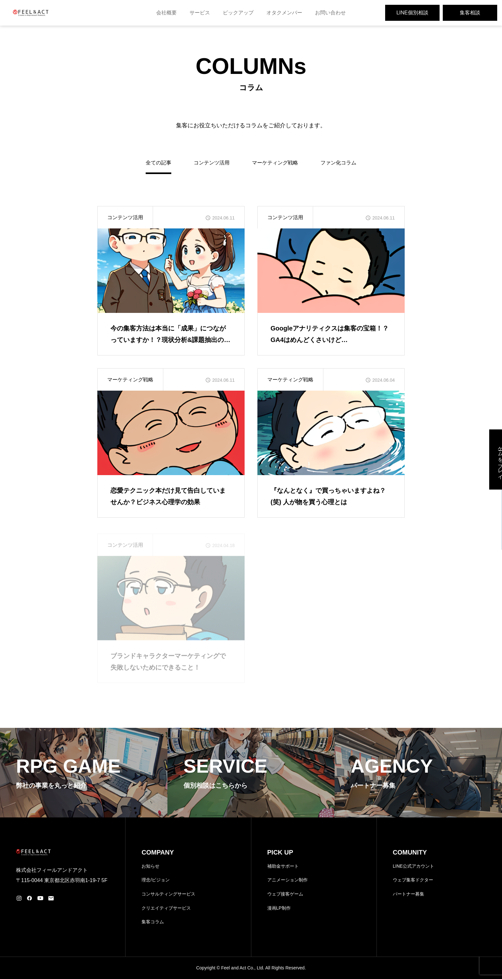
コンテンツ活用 (212, 162)
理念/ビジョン (156, 879)
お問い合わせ (330, 12)
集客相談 (470, 12)
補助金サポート (283, 866)
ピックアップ (238, 12)
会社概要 (166, 12)
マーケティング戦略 (275, 162)
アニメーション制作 (287, 879)
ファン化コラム (338, 162)
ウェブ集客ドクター (413, 879)
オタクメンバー (284, 12)
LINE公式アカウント (413, 866)
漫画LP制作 (279, 908)
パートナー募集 (408, 893)
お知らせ (150, 866)
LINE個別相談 (412, 12)
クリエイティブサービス (166, 908)
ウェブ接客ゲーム (285, 893)
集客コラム (153, 921)
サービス (200, 12)
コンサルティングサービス (168, 893)
